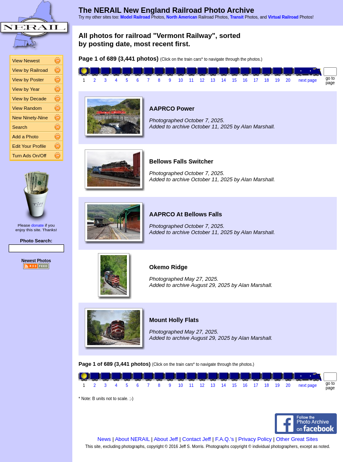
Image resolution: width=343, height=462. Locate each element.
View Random (27, 108)
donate (37, 225)
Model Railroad (135, 17)
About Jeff (166, 439)
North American (181, 17)
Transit (237, 17)
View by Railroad (30, 70)
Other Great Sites (297, 439)
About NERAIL (132, 439)
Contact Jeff (196, 439)
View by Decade (29, 98)
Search (20, 127)
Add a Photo (25, 136)
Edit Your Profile (29, 146)
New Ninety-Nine (30, 117)
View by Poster (28, 79)
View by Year (26, 89)
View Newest (26, 60)
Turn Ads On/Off (29, 155)
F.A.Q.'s (224, 439)
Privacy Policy (255, 439)
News (104, 439)
